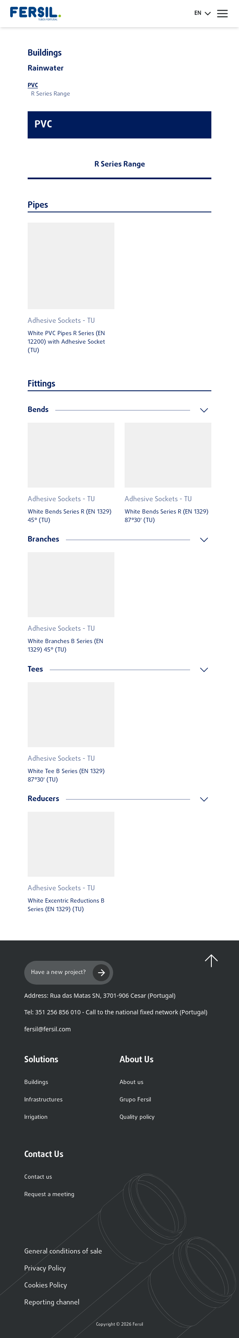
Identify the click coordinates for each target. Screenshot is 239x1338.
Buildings (36, 1082)
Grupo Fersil (135, 1099)
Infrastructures (43, 1099)
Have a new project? (70, 972)
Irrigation (36, 1117)
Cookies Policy (45, 1286)
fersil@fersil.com (47, 1029)
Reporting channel (52, 1303)
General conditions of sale (63, 1252)
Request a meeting (49, 1194)
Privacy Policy (45, 1269)
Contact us (38, 1177)
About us (131, 1082)
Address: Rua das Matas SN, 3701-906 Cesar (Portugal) (99, 995)
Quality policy (137, 1117)
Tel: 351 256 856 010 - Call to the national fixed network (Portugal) (115, 1012)
